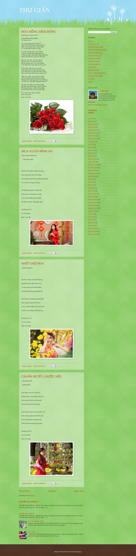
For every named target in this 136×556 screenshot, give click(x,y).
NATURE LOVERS (94, 61)
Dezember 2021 (93, 130)
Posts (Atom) (30, 495)
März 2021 (91, 156)
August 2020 (92, 176)
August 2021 (92, 141)
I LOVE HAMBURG (94, 64)
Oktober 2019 (92, 205)
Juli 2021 (91, 144)
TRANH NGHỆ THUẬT (95, 76)
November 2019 (93, 202)
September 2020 (93, 173)
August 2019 (92, 211)
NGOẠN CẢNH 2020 (94, 56)
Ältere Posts (79, 491)
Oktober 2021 (92, 136)
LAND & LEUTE (93, 44)
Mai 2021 (91, 150)
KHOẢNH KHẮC (93, 70)
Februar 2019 (92, 228)
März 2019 (91, 225)
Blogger (79, 551)
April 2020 (91, 188)
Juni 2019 (91, 217)
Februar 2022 (92, 124)
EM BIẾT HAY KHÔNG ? (28, 502)
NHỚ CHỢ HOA (32, 263)
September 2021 (93, 139)
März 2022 (91, 121)
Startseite (52, 491)
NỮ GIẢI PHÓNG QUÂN (36, 521)
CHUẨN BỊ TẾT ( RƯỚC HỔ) (41, 376)
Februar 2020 (92, 194)
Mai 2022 (91, 118)
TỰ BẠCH (91, 79)
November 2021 (93, 133)
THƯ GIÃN (34, 10)
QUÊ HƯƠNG (92, 67)
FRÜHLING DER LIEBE (95, 47)
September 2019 (93, 208)
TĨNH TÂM (31, 532)
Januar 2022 (91, 127)
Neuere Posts (24, 491)
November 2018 (93, 231)
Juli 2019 (91, 214)
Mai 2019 (91, 220)
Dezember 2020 (93, 165)
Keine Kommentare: (39, 141)
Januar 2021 (91, 162)
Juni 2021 (91, 147)
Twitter (90, 82)
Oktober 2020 (92, 170)
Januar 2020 (91, 196)
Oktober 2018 (92, 234)
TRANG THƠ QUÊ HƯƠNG (97, 73)
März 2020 (91, 191)
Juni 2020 (91, 182)
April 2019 (91, 223)
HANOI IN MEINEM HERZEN (97, 50)
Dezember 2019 (93, 199)
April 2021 (91, 153)
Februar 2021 (92, 159)
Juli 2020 (91, 179)
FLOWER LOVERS (94, 58)
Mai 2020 (91, 185)
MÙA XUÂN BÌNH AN (36, 151)
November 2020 (93, 167)
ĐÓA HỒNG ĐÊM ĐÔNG (38, 31)
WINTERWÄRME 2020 (95, 53)
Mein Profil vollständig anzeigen (97, 105)
